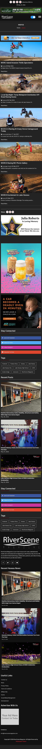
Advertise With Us (27, 2)
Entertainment (5, 701)
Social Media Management (8, 698)
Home (18, 28)
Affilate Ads (4, 692)
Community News (6, 134)
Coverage (4, 166)
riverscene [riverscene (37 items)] (16, 372)
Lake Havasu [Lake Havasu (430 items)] (31, 364)
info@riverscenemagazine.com (9, 733)
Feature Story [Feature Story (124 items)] (14, 364)
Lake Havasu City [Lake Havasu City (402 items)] (6, 368)
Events (4, 66)
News (2, 682)
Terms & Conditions (6, 689)
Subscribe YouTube (9, 352)
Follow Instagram (8, 347)
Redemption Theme (21, 741)
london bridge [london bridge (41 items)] (6, 372)
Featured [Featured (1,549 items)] (4, 364)
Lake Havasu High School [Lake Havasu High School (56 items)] (22, 368)
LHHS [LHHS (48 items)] (33, 368)
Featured (4, 100)
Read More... (4, 71)
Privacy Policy (4, 686)
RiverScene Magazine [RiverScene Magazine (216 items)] (27, 372)
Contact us (4, 679)
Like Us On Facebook (9, 338)
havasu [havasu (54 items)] (23, 364)
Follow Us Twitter (8, 342)
